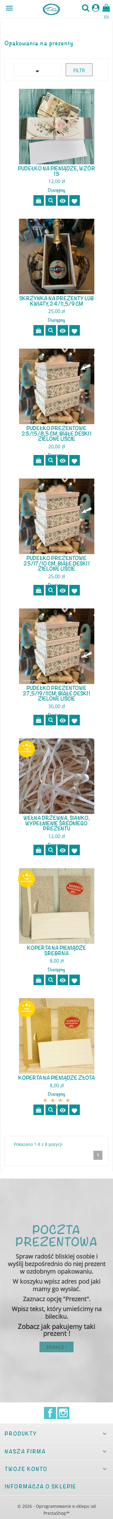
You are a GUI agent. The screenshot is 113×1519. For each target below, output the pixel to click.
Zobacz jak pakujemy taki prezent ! (56, 1330)
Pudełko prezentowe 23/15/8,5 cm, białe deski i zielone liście (56, 433)
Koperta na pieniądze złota (56, 1077)
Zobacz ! (56, 1347)
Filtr (79, 70)
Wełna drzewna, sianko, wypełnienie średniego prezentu (57, 823)
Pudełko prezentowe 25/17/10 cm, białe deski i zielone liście (56, 563)
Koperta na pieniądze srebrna (56, 950)
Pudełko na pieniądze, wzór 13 (56, 171)
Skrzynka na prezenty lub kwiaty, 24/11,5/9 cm (56, 301)
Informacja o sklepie (41, 1486)
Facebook (50, 1413)
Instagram (63, 1413)
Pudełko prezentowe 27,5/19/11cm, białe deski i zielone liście (56, 693)
